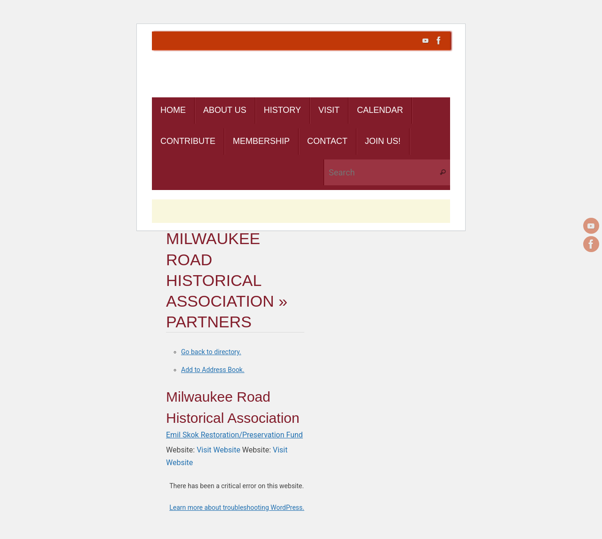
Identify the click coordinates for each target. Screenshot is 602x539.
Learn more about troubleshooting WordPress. (236, 507)
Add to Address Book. (213, 369)
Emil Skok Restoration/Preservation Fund (234, 434)
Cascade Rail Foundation (233, 81)
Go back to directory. (211, 352)
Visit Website (218, 449)
